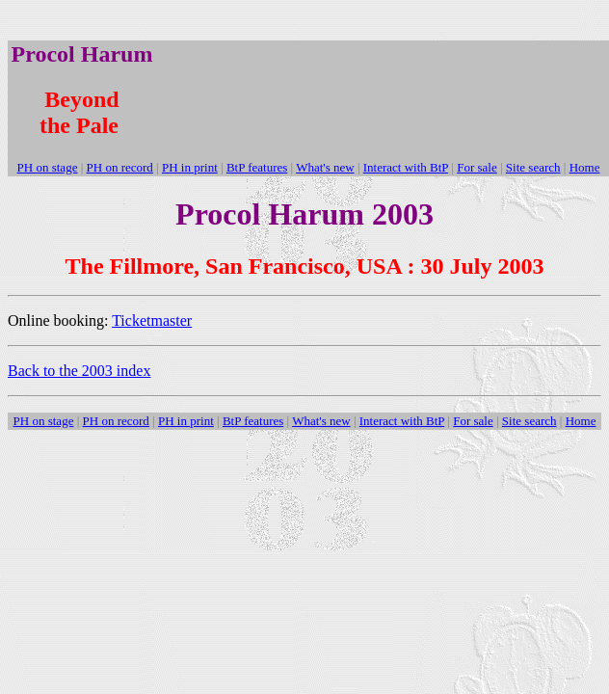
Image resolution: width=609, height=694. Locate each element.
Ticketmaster (152, 320)
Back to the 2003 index (79, 370)
